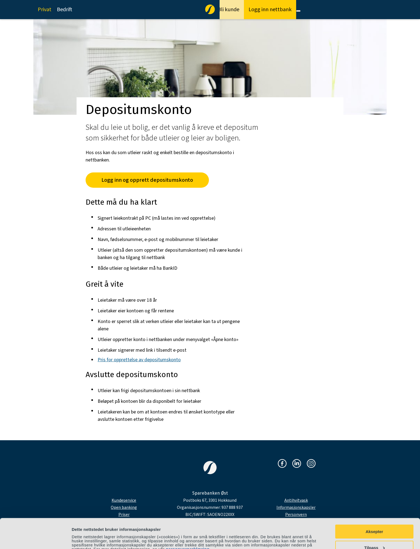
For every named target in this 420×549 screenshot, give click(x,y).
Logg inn (270, 9)
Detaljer (79, 535)
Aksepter (374, 503)
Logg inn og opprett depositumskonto (147, 180)
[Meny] (298, 11)
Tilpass (374, 519)
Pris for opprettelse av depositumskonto (139, 359)
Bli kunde (228, 9)
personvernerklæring (187, 521)
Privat (44, 9)
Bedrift (64, 9)
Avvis (374, 535)
